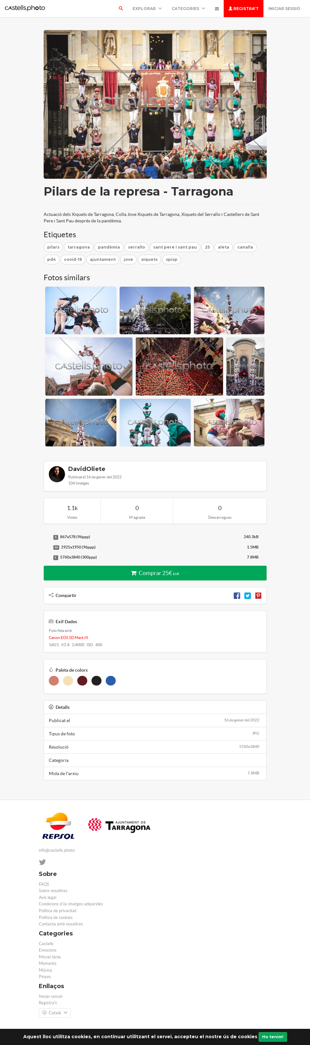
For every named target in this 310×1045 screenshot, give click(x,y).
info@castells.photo (57, 850)
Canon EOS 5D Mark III (68, 637)
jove (128, 259)
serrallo (136, 247)
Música (45, 970)
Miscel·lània (50, 956)
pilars (53, 247)
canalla (245, 247)
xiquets (149, 259)
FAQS (44, 884)
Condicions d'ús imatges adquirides (71, 903)
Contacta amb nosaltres (61, 924)
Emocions (48, 950)
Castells (46, 943)
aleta (223, 247)
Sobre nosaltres (53, 890)
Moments (48, 963)
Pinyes (45, 976)
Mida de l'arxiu (155, 773)
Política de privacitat (58, 910)
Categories (188, 8)
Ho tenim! (272, 1036)
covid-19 (73, 259)
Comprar (155, 573)
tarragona (79, 247)
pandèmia (109, 247)
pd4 (51, 259)
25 (207, 247)
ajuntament (103, 259)
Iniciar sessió (284, 8)
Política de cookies (56, 917)
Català (54, 1013)
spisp (171, 259)
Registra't (244, 8)
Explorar (147, 8)
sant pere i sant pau (175, 247)
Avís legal (47, 897)
